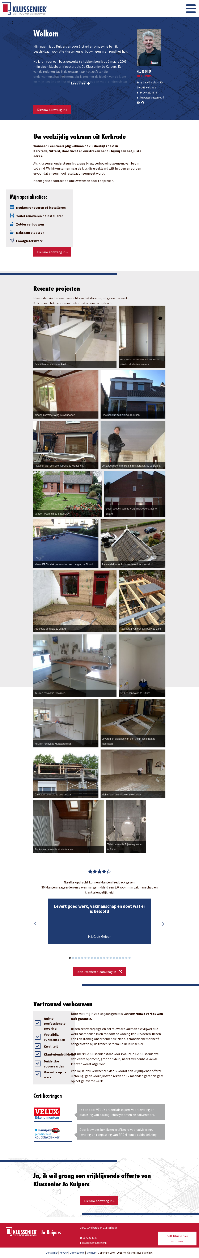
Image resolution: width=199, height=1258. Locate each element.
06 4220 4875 (150, 92)
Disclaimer (52, 1252)
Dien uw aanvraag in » (52, 110)
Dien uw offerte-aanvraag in (99, 972)
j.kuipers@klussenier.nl (151, 97)
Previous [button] (35, 924)
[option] (99, 921)
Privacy (64, 1252)
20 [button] (131, 958)
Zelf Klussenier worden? (177, 1238)
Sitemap (91, 1252)
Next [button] (163, 924)
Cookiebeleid (77, 1252)
